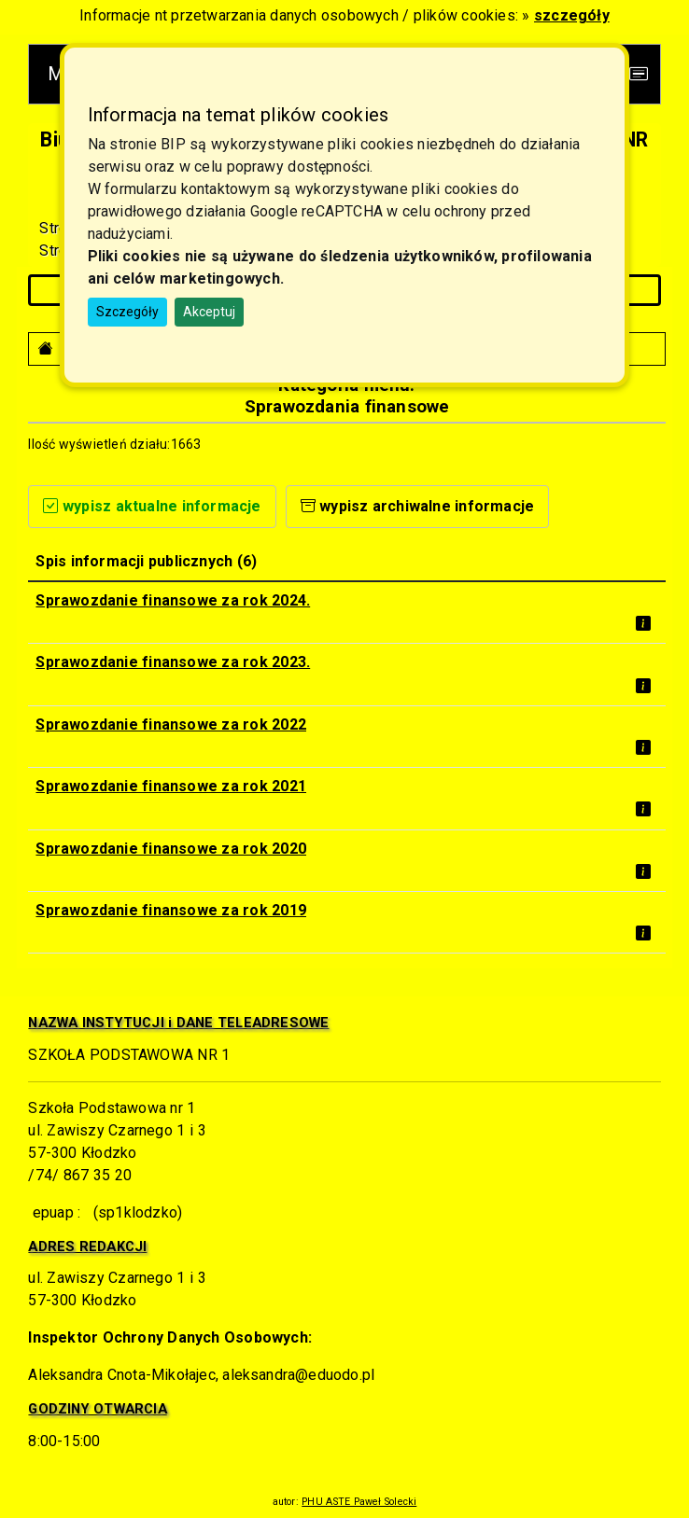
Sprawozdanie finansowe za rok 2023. (172, 662)
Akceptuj (209, 311)
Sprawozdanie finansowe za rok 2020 (170, 848)
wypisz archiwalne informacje (418, 506)
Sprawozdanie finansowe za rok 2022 (170, 724)
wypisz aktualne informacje (151, 506)
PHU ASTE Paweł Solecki (359, 1502)
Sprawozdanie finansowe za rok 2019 (170, 910)
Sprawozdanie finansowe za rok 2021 (170, 786)
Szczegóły (127, 311)
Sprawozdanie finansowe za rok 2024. (172, 600)
